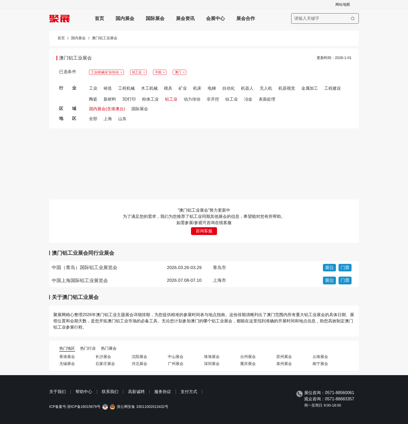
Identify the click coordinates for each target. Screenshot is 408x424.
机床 (197, 88)
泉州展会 (284, 363)
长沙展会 (103, 356)
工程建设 (332, 88)
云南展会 (320, 356)
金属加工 (309, 88)
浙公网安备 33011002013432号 (142, 407)
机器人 (247, 88)
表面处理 (267, 99)
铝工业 (171, 99)
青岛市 (219, 267)
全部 (93, 118)
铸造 (108, 88)
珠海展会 (212, 356)
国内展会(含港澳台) (107, 109)
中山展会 (175, 356)
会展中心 (215, 18)
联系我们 (110, 391)
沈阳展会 (139, 356)
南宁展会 (320, 363)
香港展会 (67, 356)
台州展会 (248, 356)
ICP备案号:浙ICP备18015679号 (74, 407)
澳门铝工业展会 (104, 38)
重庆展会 (248, 363)
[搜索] (353, 18)
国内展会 (125, 18)
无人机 (266, 88)
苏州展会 (284, 356)
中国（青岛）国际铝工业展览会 (84, 267)
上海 (108, 118)
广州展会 (175, 363)
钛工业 (231, 99)
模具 (168, 88)
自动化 (228, 88)
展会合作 (245, 18)
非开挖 (213, 99)
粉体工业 (150, 99)
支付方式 (189, 391)
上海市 (219, 280)
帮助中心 (83, 391)
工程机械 (126, 88)
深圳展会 (212, 363)
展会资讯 (185, 18)
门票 (345, 267)
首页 (99, 18)
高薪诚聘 (136, 391)
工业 (93, 88)
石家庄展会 (105, 363)
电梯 (212, 88)
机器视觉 (286, 88)
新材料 (110, 99)
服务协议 (162, 391)
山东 (122, 118)
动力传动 (192, 99)
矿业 (182, 88)
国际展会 (155, 18)
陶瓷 (93, 99)
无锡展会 (67, 363)
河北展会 (139, 363)
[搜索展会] (325, 18)
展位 (329, 267)
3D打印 (129, 99)
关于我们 (57, 391)
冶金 (248, 99)
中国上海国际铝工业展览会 (80, 280)
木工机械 (149, 88)
